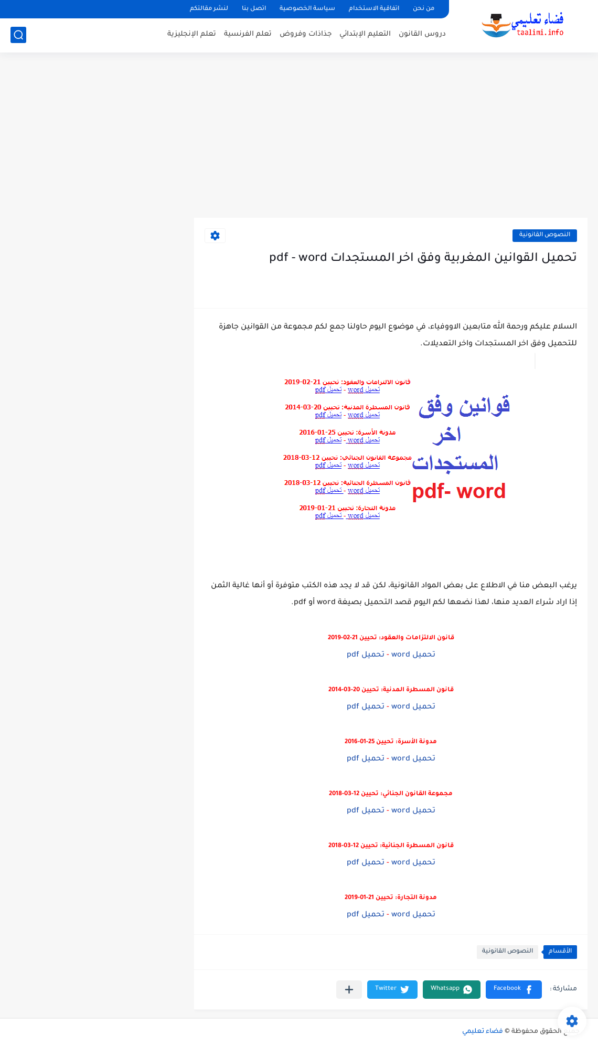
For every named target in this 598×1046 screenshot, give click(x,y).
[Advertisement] (299, 136)
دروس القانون (422, 34)
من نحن (423, 9)
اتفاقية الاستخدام (374, 9)
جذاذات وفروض (306, 34)
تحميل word (413, 655)
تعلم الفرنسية (248, 34)
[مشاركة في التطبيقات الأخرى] (349, 989)
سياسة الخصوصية (307, 9)
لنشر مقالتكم (209, 9)
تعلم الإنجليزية (191, 34)
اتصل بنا (254, 9)
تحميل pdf (366, 655)
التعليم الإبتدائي (365, 34)
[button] (514, 989)
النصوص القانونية (544, 235)
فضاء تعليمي (482, 1032)
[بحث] (18, 35)
